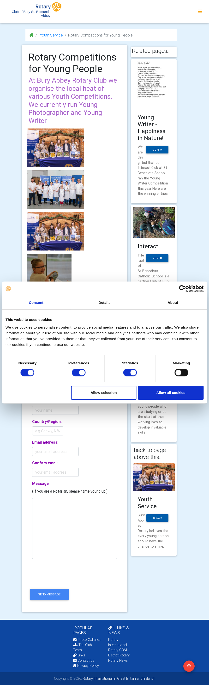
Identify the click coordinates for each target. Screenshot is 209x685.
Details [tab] (105, 302)
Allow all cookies (170, 393)
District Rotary (119, 655)
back (157, 518)
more (157, 149)
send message (49, 594)
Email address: (45, 442)
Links (79, 655)
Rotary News (118, 660)
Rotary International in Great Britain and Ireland (118, 678)
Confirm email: (45, 462)
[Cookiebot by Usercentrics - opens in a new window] (182, 288)
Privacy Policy (86, 665)
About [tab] (173, 302)
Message (40, 483)
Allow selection (104, 393)
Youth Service (51, 35)
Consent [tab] (36, 302)
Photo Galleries (87, 639)
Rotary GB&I (117, 650)
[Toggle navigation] (200, 11)
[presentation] (65, 578)
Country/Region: (47, 421)
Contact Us (83, 660)
